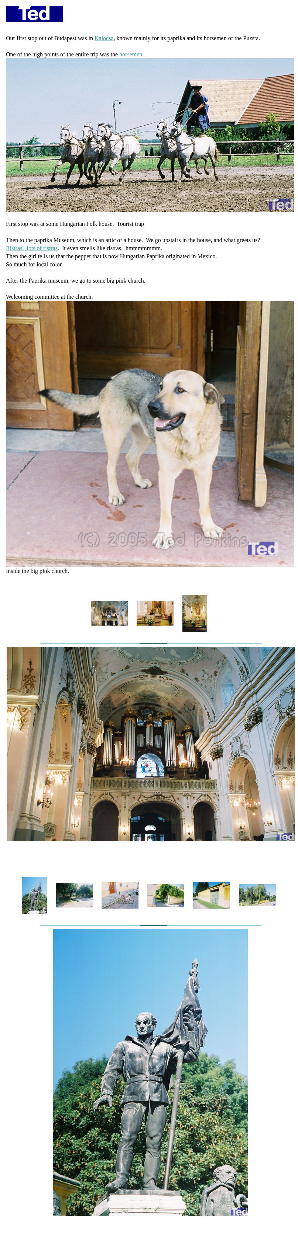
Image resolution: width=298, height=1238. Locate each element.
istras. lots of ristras (34, 248)
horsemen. (131, 54)
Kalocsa (104, 38)
